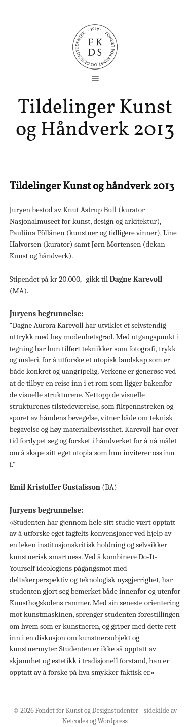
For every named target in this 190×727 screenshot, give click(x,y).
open (95, 79)
